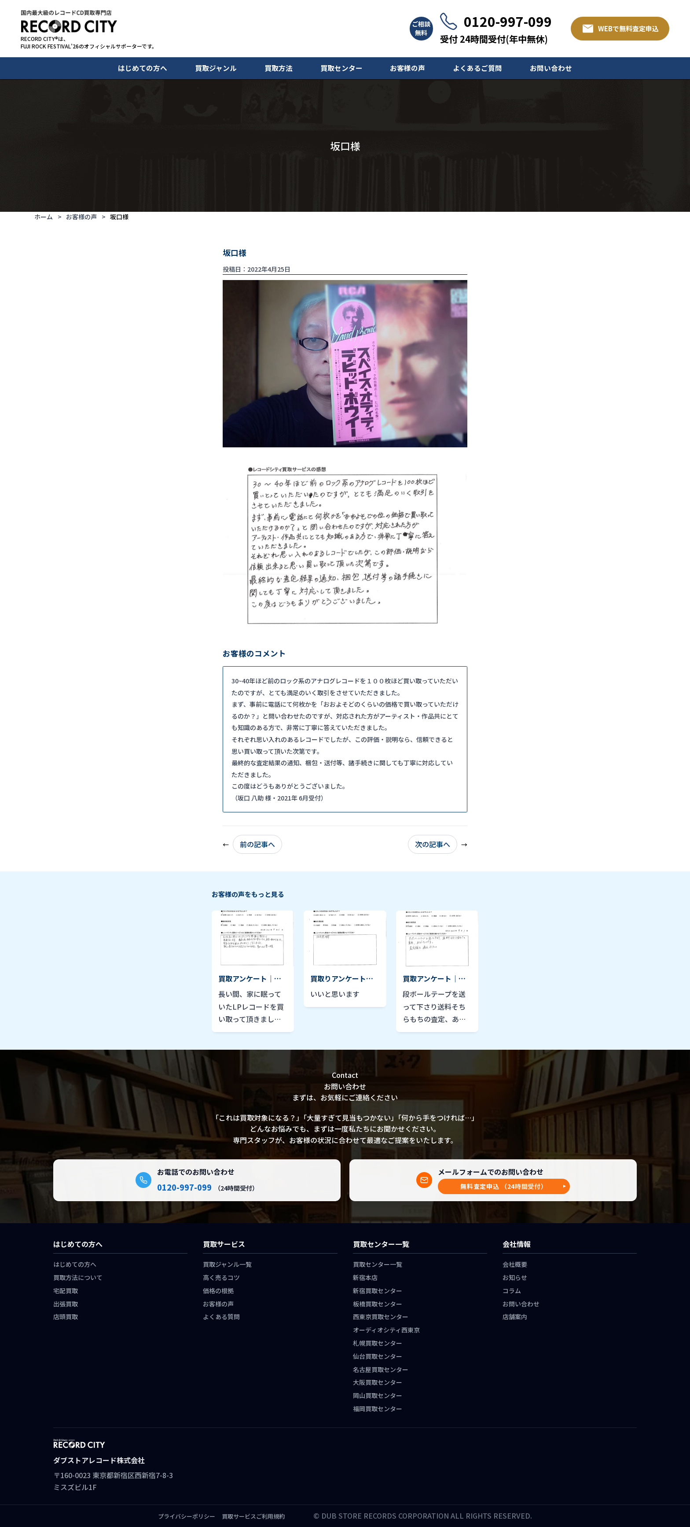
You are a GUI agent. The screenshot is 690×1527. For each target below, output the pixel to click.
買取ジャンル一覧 (227, 1264)
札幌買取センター (377, 1343)
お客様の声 (407, 68)
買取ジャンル (216, 68)
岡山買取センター (377, 1395)
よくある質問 (221, 1316)
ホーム (43, 216)
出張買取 (65, 1303)
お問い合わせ (551, 68)
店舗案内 (515, 1316)
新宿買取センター (377, 1290)
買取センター (341, 68)
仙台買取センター (377, 1356)
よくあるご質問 (477, 68)
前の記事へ (257, 844)
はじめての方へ (142, 68)
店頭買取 (65, 1316)
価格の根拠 (218, 1290)
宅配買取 (65, 1290)
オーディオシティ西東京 (386, 1329)
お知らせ (515, 1277)
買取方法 (278, 68)
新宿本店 (365, 1277)
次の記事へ (432, 844)
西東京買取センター (380, 1316)
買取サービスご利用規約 (253, 1516)
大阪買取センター (377, 1382)
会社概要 (515, 1264)
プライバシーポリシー (186, 1516)
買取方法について (78, 1277)
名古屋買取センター (380, 1369)
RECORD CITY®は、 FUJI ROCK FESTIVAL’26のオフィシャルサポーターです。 (89, 42)
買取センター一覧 (377, 1264)
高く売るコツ (221, 1277)
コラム (512, 1290)
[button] (504, 1186)
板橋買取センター (377, 1303)
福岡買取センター (377, 1408)
